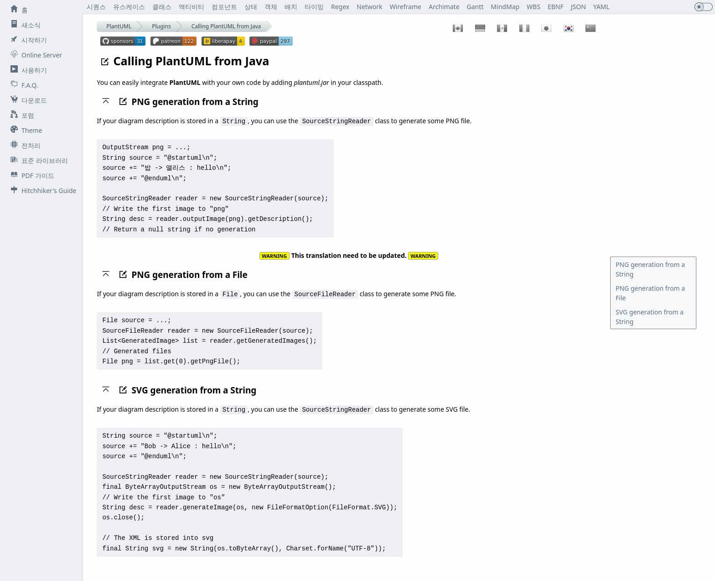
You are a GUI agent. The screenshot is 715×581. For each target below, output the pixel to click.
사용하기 (27, 69)
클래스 (161, 6)
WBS (533, 6)
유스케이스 (129, 6)
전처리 (24, 145)
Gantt (475, 6)
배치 (291, 6)
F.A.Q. (22, 84)
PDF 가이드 (30, 175)
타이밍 (314, 6)
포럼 (20, 115)
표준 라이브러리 (37, 160)
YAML (601, 6)
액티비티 (191, 6)
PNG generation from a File (650, 293)
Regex (340, 6)
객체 (270, 6)
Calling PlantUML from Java (226, 26)
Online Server (34, 54)
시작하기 (27, 39)
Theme (24, 130)
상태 (250, 6)
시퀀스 (96, 6)
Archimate (444, 6)
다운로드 (27, 100)
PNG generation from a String (650, 269)
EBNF (556, 6)
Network (370, 6)
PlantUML (118, 26)
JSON (578, 6)
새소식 (24, 24)
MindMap (505, 6)
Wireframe (405, 6)
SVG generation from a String (650, 317)
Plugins (161, 26)
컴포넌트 (224, 6)
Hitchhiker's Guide (41, 190)
